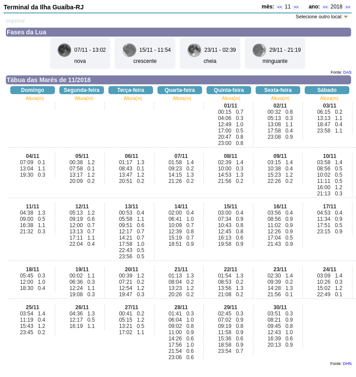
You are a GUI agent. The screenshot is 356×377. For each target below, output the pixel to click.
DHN (347, 363)
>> (296, 7)
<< (279, 7)
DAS (347, 72)
